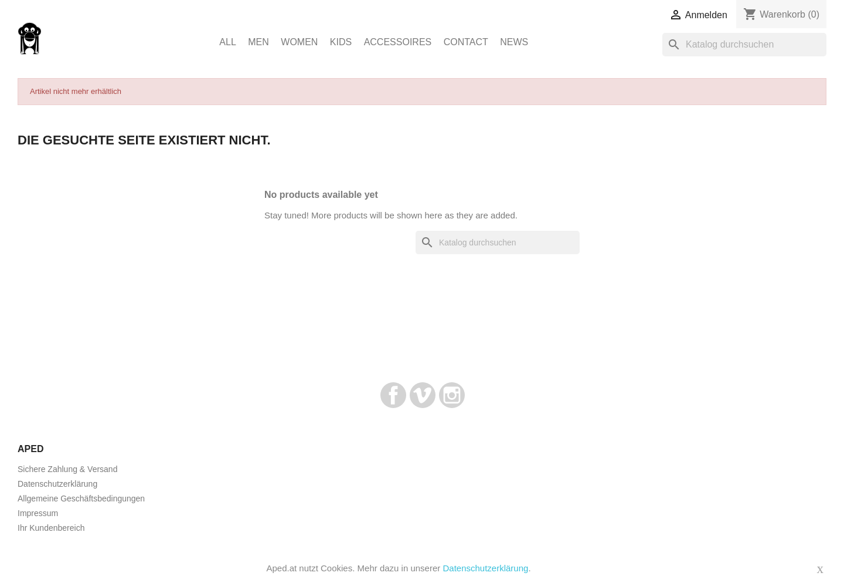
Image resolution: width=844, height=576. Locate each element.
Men (258, 42)
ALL (227, 42)
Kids (341, 42)
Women (299, 42)
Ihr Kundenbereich (51, 528)
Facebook (393, 395)
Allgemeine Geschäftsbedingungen (81, 498)
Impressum (38, 513)
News (514, 42)
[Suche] (744, 44)
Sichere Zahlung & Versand (67, 469)
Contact (466, 42)
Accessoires (398, 42)
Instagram (452, 395)
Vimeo (422, 395)
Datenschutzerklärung (57, 484)
